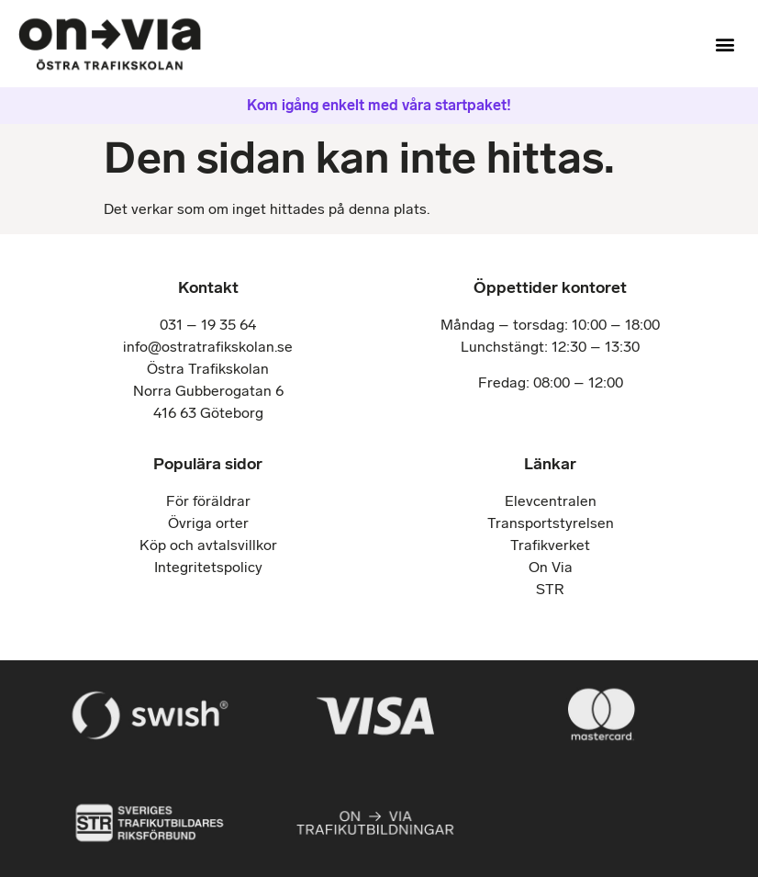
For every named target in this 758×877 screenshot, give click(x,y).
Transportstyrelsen (550, 523)
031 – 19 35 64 (208, 324)
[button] (724, 43)
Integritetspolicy (208, 567)
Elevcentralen (550, 501)
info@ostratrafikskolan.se (208, 346)
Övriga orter (208, 523)
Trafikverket (550, 545)
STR (550, 589)
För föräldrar (208, 501)
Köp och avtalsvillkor (208, 545)
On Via (551, 567)
